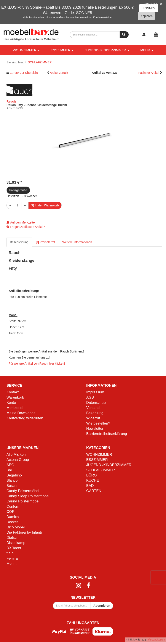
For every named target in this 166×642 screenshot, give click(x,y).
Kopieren (146, 16)
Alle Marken (16, 454)
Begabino (14, 475)
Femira (12, 558)
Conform (13, 506)
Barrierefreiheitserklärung (106, 434)
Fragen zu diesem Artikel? (25, 226)
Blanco (12, 480)
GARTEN (93, 491)
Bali (9, 470)
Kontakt (12, 392)
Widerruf (93, 418)
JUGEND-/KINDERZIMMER (107, 50)
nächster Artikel (149, 72)
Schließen (150, 4)
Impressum (95, 392)
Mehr (146, 50)
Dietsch (12, 538)
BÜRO (91, 475)
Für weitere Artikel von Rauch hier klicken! (37, 363)
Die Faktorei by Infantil (24, 532)
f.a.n (10, 553)
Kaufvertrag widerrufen (24, 418)
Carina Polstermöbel (22, 501)
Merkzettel (14, 408)
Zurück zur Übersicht (24, 72)
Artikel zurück (59, 72)
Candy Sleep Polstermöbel (27, 496)
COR (10, 512)
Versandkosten (156, 639)
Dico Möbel (15, 527)
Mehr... (12, 564)
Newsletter (94, 428)
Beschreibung (19, 242)
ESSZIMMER (62, 50)
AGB (90, 397)
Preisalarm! (45, 242)
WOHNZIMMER (26, 50)
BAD (90, 486)
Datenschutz (96, 403)
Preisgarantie (18, 190)
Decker (12, 522)
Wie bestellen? (98, 423)
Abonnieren (101, 605)
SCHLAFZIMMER (100, 470)
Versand (93, 408)
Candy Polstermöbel (22, 491)
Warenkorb (15, 397)
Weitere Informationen (77, 242)
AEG (10, 465)
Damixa (12, 517)
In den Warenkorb (45, 205)
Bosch (11, 486)
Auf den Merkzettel (20, 222)
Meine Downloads (20, 413)
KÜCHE (92, 480)
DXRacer (13, 548)
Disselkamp (15, 543)
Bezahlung (94, 413)
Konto (11, 403)
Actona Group (17, 460)
